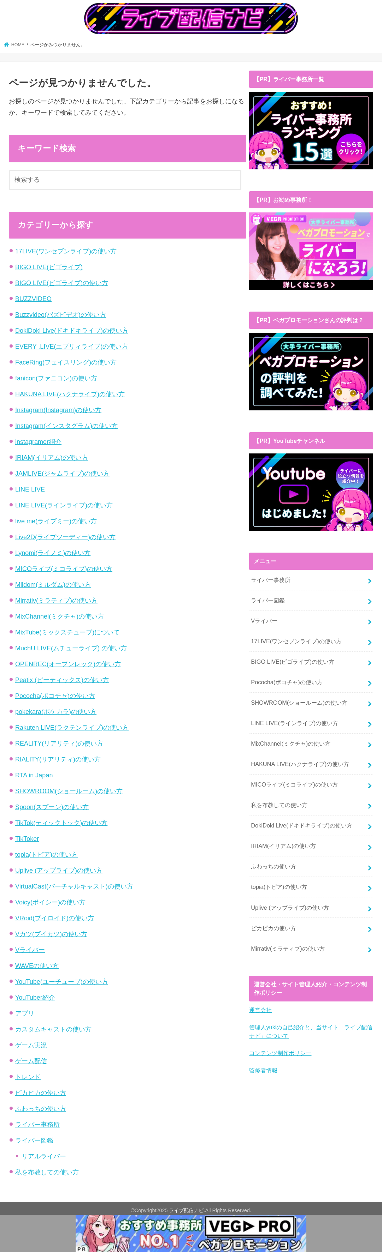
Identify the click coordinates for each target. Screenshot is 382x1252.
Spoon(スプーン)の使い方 (52, 807)
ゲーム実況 (31, 1045)
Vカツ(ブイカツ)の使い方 (51, 934)
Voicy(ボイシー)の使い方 (50, 903)
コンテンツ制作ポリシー (280, 1051)
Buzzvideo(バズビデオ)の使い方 (60, 315)
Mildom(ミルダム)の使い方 (53, 585)
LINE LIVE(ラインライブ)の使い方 (64, 506)
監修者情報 (263, 1068)
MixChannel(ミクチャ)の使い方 (59, 617)
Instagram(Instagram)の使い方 (58, 410)
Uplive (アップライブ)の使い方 (58, 871)
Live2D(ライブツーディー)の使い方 (65, 537)
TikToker (27, 839)
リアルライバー (44, 1157)
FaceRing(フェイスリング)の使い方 (66, 363)
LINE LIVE (30, 490)
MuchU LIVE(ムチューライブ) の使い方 (71, 648)
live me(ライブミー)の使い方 (56, 521)
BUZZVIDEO (33, 299)
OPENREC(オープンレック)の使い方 (68, 664)
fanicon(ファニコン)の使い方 (56, 379)
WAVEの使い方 (37, 966)
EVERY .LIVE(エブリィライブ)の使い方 (71, 347)
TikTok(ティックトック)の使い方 (61, 823)
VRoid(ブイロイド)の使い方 (54, 918)
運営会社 (260, 1008)
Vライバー (30, 950)
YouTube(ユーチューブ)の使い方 (61, 982)
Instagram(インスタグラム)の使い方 (66, 426)
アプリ (24, 1014)
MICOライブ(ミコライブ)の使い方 (63, 569)
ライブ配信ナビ (186, 1211)
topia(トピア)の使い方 (46, 855)
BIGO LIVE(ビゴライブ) (49, 267)
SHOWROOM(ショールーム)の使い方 (69, 791)
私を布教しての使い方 (47, 1172)
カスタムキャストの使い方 (53, 1030)
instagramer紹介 (38, 442)
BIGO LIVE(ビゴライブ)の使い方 (61, 283)
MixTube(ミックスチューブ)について (67, 633)
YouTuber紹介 (35, 998)
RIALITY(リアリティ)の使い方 (58, 760)
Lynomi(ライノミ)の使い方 (52, 553)
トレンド (28, 1077)
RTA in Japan (34, 776)
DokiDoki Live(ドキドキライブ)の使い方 (71, 331)
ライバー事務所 (37, 1125)
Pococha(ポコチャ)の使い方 (55, 696)
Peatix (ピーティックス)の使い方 (62, 680)
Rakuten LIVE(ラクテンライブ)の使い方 (72, 728)
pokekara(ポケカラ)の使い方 (55, 712)
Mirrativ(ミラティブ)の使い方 (56, 601)
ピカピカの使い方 (40, 1093)
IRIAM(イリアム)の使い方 (51, 458)
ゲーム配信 (31, 1061)
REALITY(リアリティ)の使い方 (59, 744)
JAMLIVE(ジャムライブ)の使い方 (62, 474)
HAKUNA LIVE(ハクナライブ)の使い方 (70, 394)
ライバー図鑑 (34, 1141)
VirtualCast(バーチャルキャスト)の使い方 (74, 887)
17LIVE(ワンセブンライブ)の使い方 (66, 251)
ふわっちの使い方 (40, 1109)
